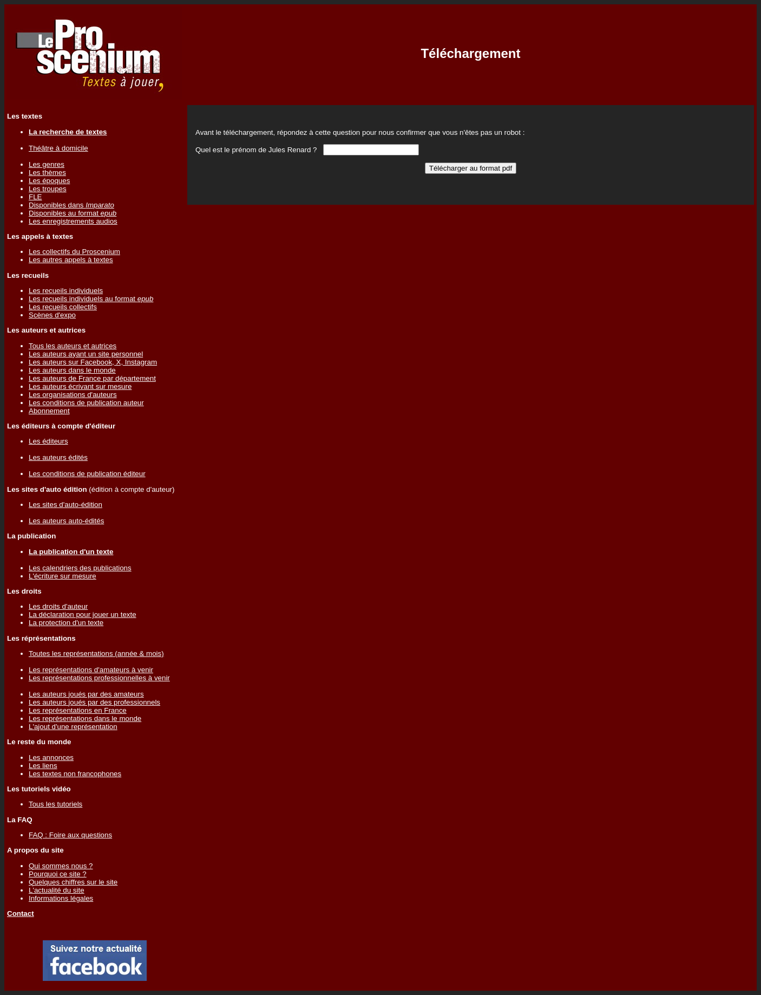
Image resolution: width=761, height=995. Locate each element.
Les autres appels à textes (71, 260)
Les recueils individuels (66, 291)
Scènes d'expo (52, 315)
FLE (35, 197)
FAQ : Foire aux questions (70, 835)
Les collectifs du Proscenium (74, 252)
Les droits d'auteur (58, 606)
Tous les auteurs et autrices (72, 346)
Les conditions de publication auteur (86, 403)
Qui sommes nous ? (61, 866)
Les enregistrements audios (73, 221)
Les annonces (51, 757)
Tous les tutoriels (55, 804)
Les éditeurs (48, 441)
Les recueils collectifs (63, 307)
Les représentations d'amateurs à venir (91, 670)
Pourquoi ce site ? (58, 874)
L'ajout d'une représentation (73, 727)
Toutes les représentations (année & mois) (96, 653)
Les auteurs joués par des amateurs (86, 694)
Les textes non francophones (75, 774)
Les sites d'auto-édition (65, 504)
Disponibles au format (72, 213)
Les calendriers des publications (80, 568)
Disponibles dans (71, 205)
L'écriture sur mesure (62, 576)
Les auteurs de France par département (92, 378)
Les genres (46, 164)
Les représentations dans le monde (85, 718)
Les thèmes (47, 172)
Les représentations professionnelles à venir (99, 678)
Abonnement (49, 411)
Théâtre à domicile (58, 148)
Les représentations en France (78, 710)
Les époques (49, 181)
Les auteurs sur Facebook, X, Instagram (93, 362)
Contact (20, 913)
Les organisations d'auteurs (73, 395)
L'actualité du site (56, 890)
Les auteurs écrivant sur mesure (80, 386)
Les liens (43, 766)
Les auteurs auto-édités (66, 521)
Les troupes (48, 189)
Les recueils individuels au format (91, 299)
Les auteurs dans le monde (72, 370)
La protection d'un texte (66, 623)
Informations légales (61, 898)
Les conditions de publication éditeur (87, 474)
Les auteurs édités (58, 457)
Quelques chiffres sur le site (73, 882)
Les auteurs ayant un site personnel (86, 354)
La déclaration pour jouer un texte (82, 614)
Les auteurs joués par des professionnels (94, 702)
